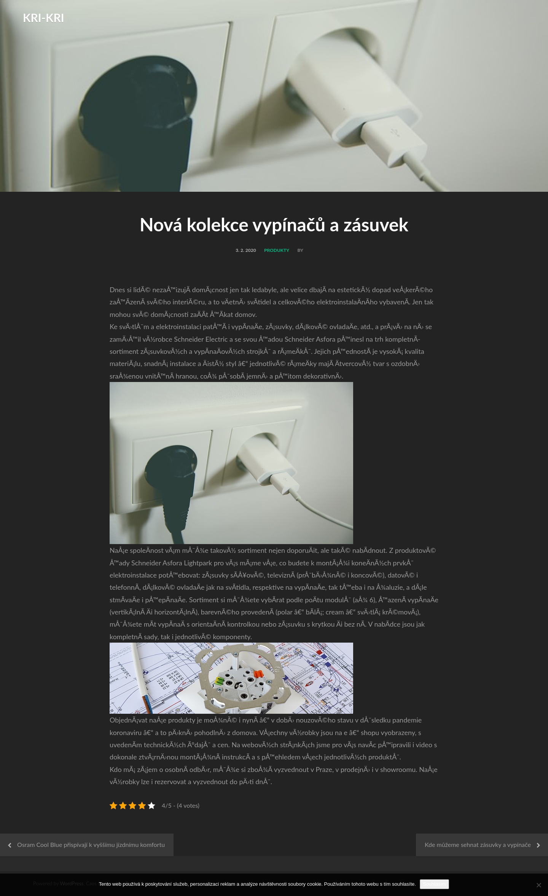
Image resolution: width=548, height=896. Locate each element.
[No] (538, 885)
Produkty (276, 250)
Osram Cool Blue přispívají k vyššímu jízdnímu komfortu (91, 844)
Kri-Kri (43, 17)
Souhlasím (434, 884)
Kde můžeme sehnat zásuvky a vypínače (478, 844)
